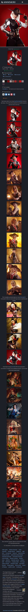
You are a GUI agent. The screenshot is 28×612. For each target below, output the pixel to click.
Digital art (18, 551)
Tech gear (22, 561)
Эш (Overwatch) (7, 76)
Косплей (10, 74)
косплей (13, 366)
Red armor (7, 561)
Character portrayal (6, 556)
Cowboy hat (19, 567)
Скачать (16, 49)
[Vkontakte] (9, 94)
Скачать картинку (8, 70)
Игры (4, 74)
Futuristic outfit (14, 563)
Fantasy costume (14, 558)
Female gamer (10, 565)
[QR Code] (3, 94)
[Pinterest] (11, 94)
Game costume (5, 563)
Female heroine (5, 555)
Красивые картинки (8, 610)
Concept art (8, 553)
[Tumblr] (14, 94)
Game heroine (21, 553)
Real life (8, 560)
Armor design (5, 558)
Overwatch (17, 74)
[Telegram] (6, 94)
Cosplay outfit (15, 561)
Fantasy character (13, 549)
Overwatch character (17, 556)
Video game (5, 549)
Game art (14, 553)
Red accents (18, 565)
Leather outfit (11, 567)
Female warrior (11, 551)
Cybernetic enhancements (17, 555)
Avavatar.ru (5, 89)
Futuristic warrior (15, 560)
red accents (14, 579)
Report (5, 98)
